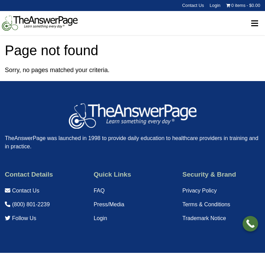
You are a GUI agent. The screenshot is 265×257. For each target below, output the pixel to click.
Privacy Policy (199, 191)
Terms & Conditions (206, 204)
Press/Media (109, 204)
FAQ (99, 191)
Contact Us (193, 5)
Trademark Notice (204, 218)
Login (215, 5)
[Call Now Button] (250, 223)
